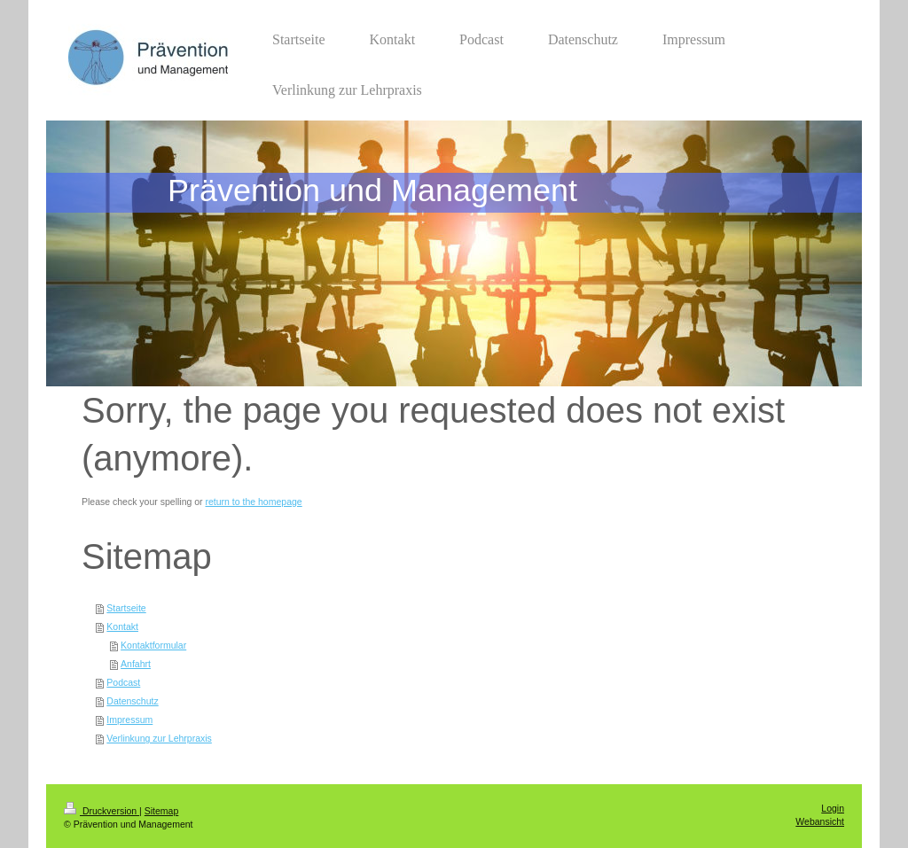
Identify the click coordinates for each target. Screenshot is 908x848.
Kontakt (122, 626)
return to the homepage (254, 501)
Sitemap (162, 810)
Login (832, 808)
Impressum (129, 719)
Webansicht (819, 821)
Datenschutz (132, 701)
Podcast (123, 682)
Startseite (125, 608)
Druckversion (101, 810)
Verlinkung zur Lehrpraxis (158, 738)
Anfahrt (136, 663)
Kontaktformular (153, 645)
